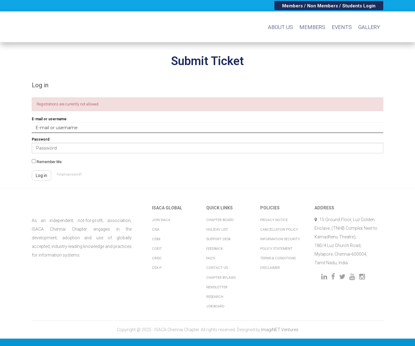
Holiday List (217, 230)
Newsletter (217, 287)
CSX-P (157, 268)
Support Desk (218, 239)
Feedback (214, 249)
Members (312, 27)
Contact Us (217, 268)
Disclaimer (270, 268)
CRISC (157, 258)
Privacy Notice (274, 220)
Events (342, 27)
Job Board (215, 306)
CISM (156, 239)
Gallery (369, 27)
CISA (155, 230)
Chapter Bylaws (221, 278)
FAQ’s (210, 258)
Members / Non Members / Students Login (329, 6)
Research (214, 297)
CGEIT (157, 249)
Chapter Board (220, 220)
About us (280, 27)
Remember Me (47, 161)
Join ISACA (161, 220)
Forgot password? (69, 174)
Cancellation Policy (279, 230)
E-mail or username (49, 119)
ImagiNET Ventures (279, 329)
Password (40, 139)
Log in (41, 175)
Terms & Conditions (278, 258)
